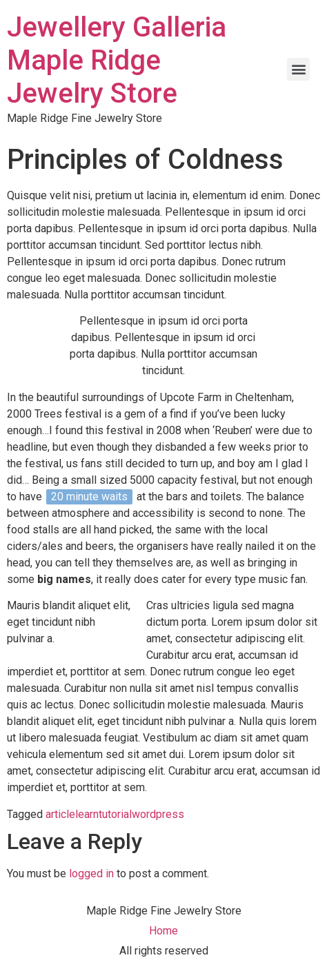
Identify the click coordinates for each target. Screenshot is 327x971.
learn (87, 814)
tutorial (115, 814)
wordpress (158, 814)
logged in (91, 873)
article (60, 814)
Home (163, 930)
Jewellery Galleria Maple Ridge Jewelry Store (116, 60)
